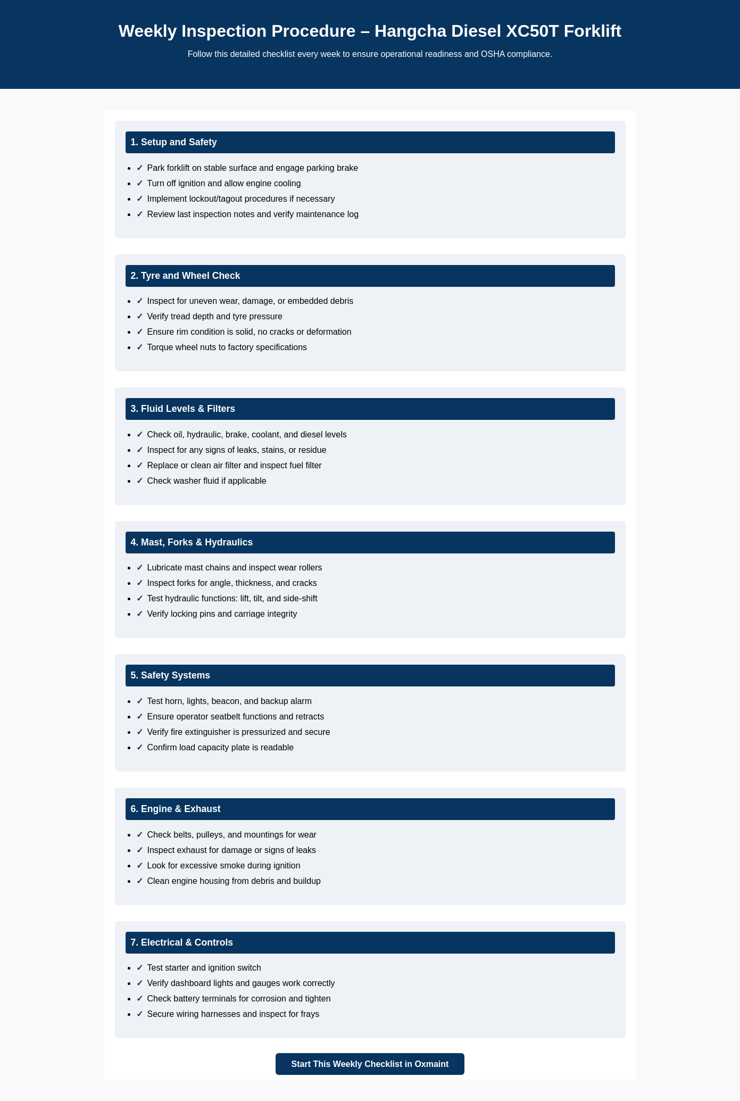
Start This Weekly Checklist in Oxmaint (370, 1064)
